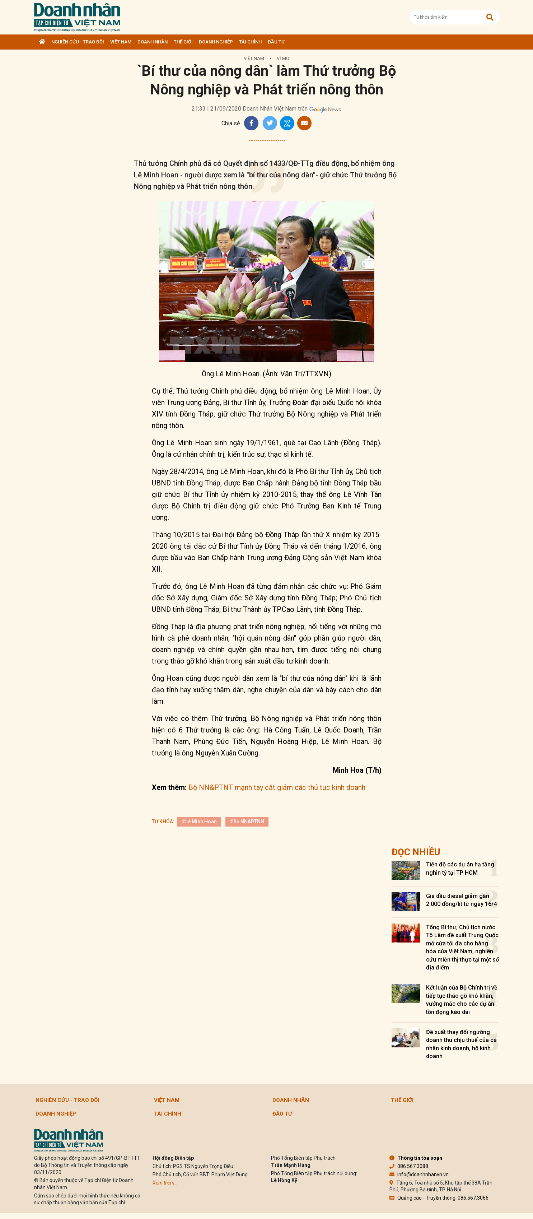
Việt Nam (120, 42)
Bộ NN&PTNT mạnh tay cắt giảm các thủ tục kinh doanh (276, 787)
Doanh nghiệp (216, 42)
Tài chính (250, 42)
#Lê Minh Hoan (199, 821)
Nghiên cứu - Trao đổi (77, 42)
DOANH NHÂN (152, 42)
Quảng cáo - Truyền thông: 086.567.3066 (438, 1198)
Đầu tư (276, 42)
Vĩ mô (283, 58)
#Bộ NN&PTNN (247, 821)
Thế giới (183, 42)
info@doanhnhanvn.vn (419, 1174)
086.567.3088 (408, 1166)
